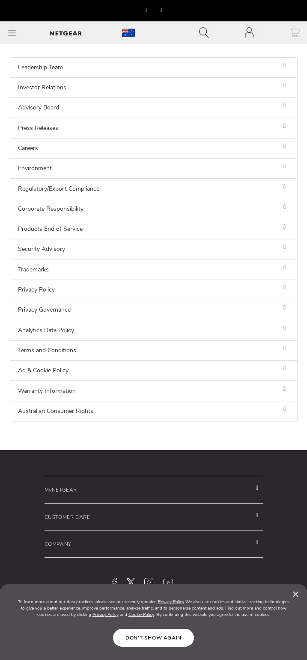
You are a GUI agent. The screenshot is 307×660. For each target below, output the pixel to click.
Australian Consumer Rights (55, 411)
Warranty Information (47, 391)
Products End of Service (50, 229)
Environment (35, 168)
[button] (146, 10)
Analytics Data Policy (46, 330)
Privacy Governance (44, 310)
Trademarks (33, 269)
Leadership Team (40, 67)
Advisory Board (38, 107)
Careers (28, 148)
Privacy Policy (36, 290)
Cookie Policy (141, 615)
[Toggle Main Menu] (12, 32)
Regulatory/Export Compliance (58, 189)
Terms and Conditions (47, 350)
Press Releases (38, 128)
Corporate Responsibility (50, 209)
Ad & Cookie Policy (43, 370)
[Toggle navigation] (206, 32)
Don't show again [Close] (153, 637)
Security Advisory (41, 249)
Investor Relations (42, 87)
